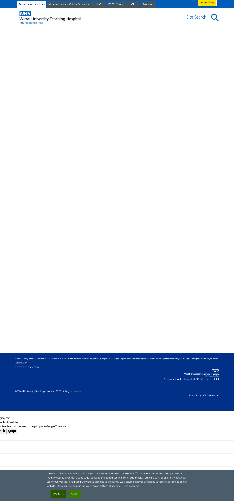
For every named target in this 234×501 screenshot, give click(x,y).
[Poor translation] (12, 431)
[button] (215, 17)
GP (132, 4)
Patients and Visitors (32, 4)
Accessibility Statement (27, 367)
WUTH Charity (116, 4)
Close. (74, 494)
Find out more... (133, 486)
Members (148, 4)
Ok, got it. (58, 494)
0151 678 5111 (207, 379)
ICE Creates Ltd (211, 395)
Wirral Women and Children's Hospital (69, 4)
